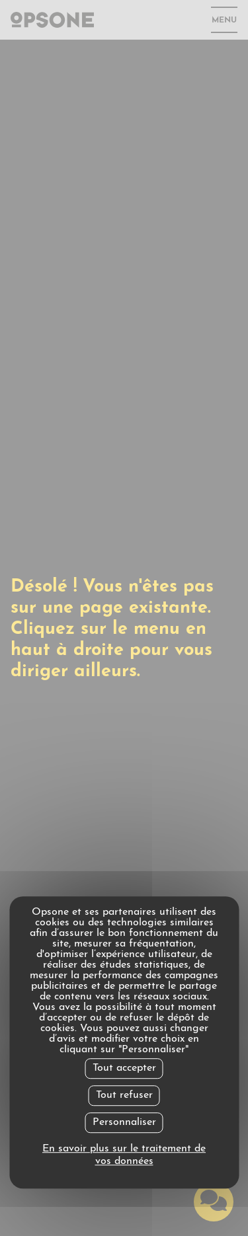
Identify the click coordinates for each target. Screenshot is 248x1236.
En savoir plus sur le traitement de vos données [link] (124, 1155)
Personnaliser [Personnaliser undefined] (124, 1122)
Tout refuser (124, 1095)
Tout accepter (124, 1068)
